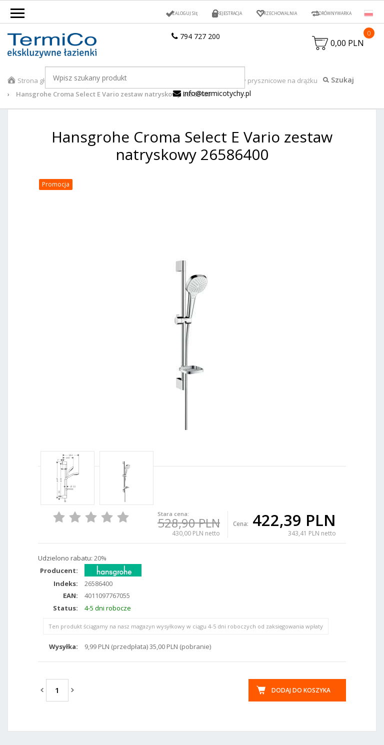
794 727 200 (196, 36)
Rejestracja (195, 13)
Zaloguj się (141, 13)
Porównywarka (326, 13)
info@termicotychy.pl (212, 99)
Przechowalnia (257, 13)
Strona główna (40, 86)
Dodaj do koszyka (301, 696)
